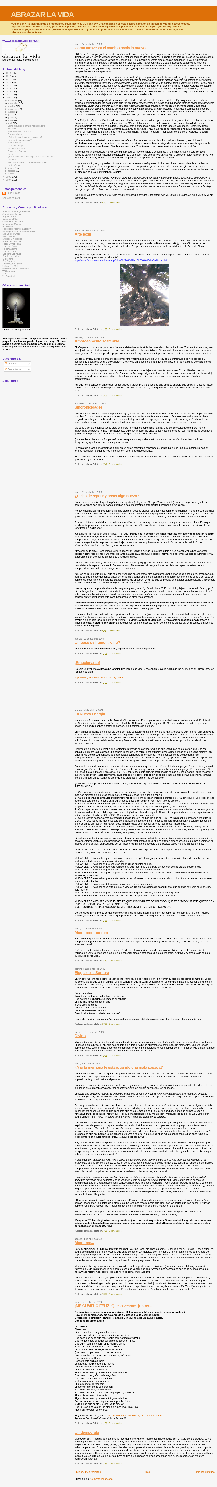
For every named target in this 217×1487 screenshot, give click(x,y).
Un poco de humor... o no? (97, 642)
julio (10, 114)
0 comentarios (114, 203)
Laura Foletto (13, 193)
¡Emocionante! (87, 662)
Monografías (8, 236)
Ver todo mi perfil (11, 198)
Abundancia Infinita (12, 214)
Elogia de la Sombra (92, 972)
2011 (8, 91)
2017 (8, 73)
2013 (8, 85)
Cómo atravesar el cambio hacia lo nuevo (110, 48)
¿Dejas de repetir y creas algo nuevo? (107, 496)
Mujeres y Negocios (12, 238)
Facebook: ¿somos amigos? (16, 229)
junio (11, 117)
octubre (12, 106)
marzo (11, 168)
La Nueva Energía (90, 714)
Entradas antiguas (204, 1472)
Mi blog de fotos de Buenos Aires (18, 231)
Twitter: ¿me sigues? (12, 263)
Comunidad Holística (12, 221)
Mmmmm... (84, 1242)
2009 (8, 97)
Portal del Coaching (12, 241)
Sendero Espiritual (11, 253)
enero (11, 174)
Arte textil (83, 234)
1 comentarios (115, 1056)
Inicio (147, 1472)
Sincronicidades (88, 407)
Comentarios (13, 369)
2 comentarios (115, 1464)
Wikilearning (8, 271)
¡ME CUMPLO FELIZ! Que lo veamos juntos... (113, 1306)
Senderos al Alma (11, 256)
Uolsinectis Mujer (11, 266)
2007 (8, 180)
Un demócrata (87, 1432)
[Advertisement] (144, 218)
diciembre (13, 100)
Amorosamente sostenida (97, 341)
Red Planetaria (9, 248)
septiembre (14, 109)
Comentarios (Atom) (101, 1478)
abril (10, 123)
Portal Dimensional (11, 243)
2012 (8, 88)
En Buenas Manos (11, 224)
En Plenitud (8, 226)
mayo (11, 120)
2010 (8, 94)
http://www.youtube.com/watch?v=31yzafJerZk (100, 677)
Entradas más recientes (88, 1472)
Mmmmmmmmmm (91, 932)
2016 (8, 76)
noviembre (13, 103)
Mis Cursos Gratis (11, 234)
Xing (4, 273)
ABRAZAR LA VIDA (42, 15)
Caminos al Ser (10, 219)
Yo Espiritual (8, 276)
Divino (80, 1035)
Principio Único (9, 246)
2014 (8, 82)
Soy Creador (8, 261)
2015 (8, 79)
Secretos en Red (10, 251)
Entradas (11, 363)
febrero (12, 171)
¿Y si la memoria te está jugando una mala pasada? (119, 1067)
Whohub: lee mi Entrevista (15, 268)
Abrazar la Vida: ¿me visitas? (17, 211)
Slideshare (7, 258)
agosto (12, 112)
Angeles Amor (9, 216)
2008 (8, 176)
